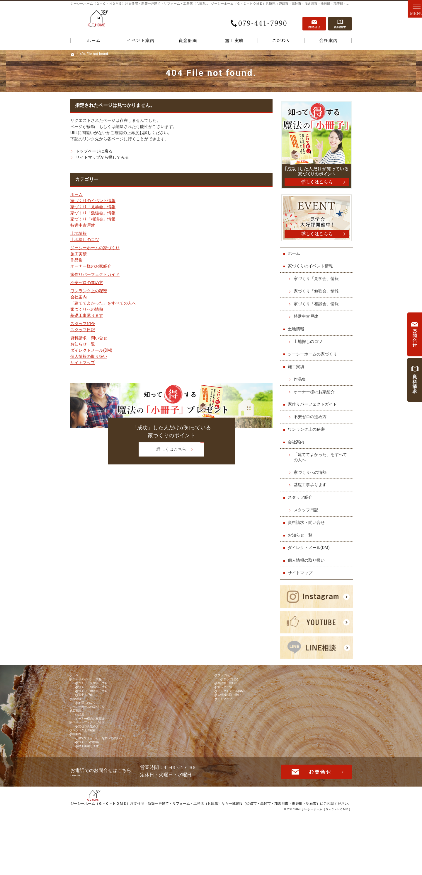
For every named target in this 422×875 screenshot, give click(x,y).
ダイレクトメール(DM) (91, 350)
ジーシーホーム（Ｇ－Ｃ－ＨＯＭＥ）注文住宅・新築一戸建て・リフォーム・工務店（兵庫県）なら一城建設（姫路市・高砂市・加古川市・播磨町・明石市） (195, 861)
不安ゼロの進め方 (86, 282)
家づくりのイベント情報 (92, 200)
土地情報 (78, 233)
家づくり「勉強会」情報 (92, 213)
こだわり (281, 42)
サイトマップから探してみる (102, 157)
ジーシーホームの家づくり (95, 247)
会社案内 (78, 297)
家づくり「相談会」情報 (92, 219)
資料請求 (340, 20)
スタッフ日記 (82, 329)
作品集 (76, 260)
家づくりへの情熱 (86, 309)
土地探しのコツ (84, 239)
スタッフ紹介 (82, 323)
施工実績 (78, 254)
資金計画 (187, 42)
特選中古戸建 (82, 225)
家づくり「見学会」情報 (92, 206)
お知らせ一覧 (82, 344)
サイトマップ (82, 362)
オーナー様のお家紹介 (90, 266)
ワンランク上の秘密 (88, 290)
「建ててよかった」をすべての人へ (103, 303)
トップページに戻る (94, 151)
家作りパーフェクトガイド (95, 274)
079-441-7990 (259, 20)
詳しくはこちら (162, 449)
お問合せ (314, 20)
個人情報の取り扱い (88, 356)
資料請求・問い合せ (88, 338)
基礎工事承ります (86, 315)
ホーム (76, 194)
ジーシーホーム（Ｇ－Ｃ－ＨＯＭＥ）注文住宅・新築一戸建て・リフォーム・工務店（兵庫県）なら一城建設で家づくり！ (159, 4)
